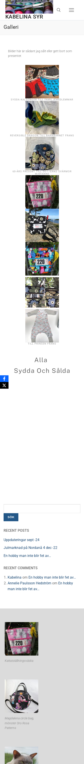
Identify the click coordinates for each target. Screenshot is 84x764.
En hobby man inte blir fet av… (27, 556)
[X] (4, 385)
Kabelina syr (24, 17)
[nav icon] (71, 10)
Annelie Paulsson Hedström (29, 583)
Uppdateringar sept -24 (21, 540)
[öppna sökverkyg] (59, 10)
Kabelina (15, 577)
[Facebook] (4, 378)
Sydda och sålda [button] (42, 370)
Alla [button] (40, 359)
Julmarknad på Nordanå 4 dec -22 (30, 548)
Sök (11, 517)
